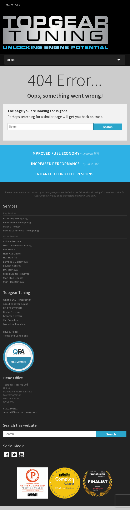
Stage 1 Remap (11, 226)
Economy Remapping (15, 218)
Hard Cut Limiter (12, 253)
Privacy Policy (10, 331)
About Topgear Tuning (15, 303)
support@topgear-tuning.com (20, 412)
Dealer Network (11, 311)
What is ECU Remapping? (17, 299)
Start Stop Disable (13, 277)
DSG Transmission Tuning (17, 245)
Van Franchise (11, 320)
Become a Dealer (12, 315)
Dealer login (13, 5)
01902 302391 (10, 408)
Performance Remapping (17, 222)
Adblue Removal (12, 241)
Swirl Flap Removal (13, 281)
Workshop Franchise (14, 324)
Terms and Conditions (15, 335)
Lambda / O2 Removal (15, 261)
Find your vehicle (12, 307)
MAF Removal (10, 269)
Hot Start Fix (10, 257)
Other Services (11, 236)
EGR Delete (9, 249)
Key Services (9, 213)
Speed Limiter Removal (16, 273)
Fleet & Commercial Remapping (21, 230)
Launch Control (12, 265)
